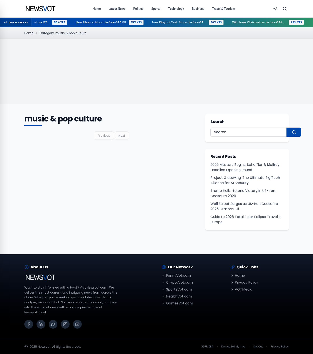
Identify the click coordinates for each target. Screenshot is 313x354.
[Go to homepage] (40, 8)
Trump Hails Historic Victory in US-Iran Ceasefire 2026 (242, 193)
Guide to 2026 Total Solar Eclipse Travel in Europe (245, 219)
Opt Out (258, 346)
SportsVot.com (177, 289)
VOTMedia (241, 289)
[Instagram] (65, 324)
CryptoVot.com (177, 282)
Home (28, 33)
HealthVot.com (177, 296)
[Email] (77, 324)
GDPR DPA (207, 346)
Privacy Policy (244, 282)
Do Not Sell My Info (233, 346)
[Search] (285, 9)
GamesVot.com (177, 303)
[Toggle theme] (275, 9)
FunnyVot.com (176, 275)
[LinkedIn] (41, 324)
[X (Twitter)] (53, 324)
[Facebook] (28, 324)
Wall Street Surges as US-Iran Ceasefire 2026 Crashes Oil (244, 206)
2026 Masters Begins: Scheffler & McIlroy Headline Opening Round (245, 167)
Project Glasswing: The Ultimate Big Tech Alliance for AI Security (245, 180)
